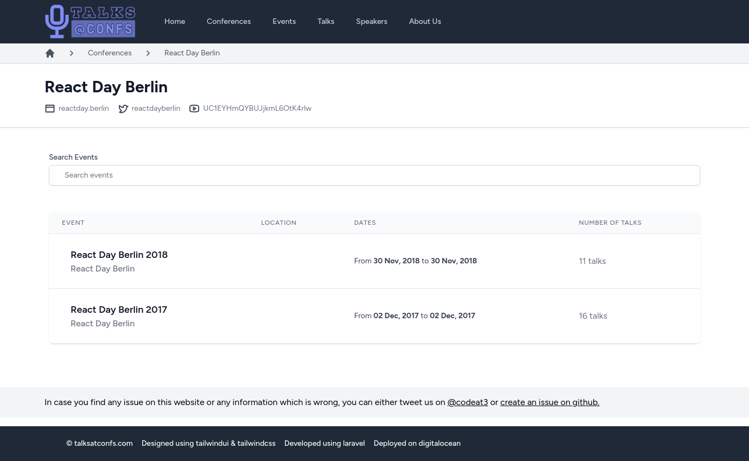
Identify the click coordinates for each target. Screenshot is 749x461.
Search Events (73, 157)
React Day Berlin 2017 (119, 309)
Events (284, 21)
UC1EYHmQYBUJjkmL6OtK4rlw (257, 108)
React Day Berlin (192, 53)
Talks (326, 21)
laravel (354, 443)
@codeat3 (467, 402)
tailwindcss (256, 443)
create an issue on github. (550, 402)
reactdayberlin (156, 108)
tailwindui (212, 443)
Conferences (229, 21)
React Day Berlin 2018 (119, 255)
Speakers (372, 21)
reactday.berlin (84, 108)
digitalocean (439, 443)
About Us (425, 21)
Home (174, 21)
